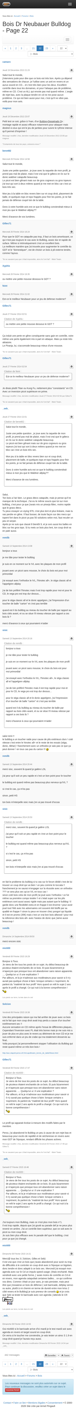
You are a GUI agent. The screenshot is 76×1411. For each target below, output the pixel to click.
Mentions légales (36, 1402)
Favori (65, 1355)
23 (46, 48)
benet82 (6, 150)
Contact (7, 1402)
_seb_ (5, 408)
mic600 (6, 948)
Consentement (54, 1402)
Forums (25, 16)
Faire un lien (19, 1402)
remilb (5, 537)
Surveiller (50, 1355)
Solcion (6, 1004)
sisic (5, 630)
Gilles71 (6, 223)
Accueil (17, 16)
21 (33, 48)
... (27, 48)
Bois (31, 16)
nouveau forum (12, 1390)
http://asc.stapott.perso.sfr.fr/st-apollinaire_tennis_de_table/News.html (30, 1053)
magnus (6, 108)
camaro (6, 62)
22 (40, 48)
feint (4, 285)
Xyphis (6, 266)
